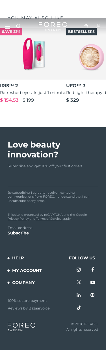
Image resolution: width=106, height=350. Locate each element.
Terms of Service (49, 219)
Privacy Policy (18, 219)
